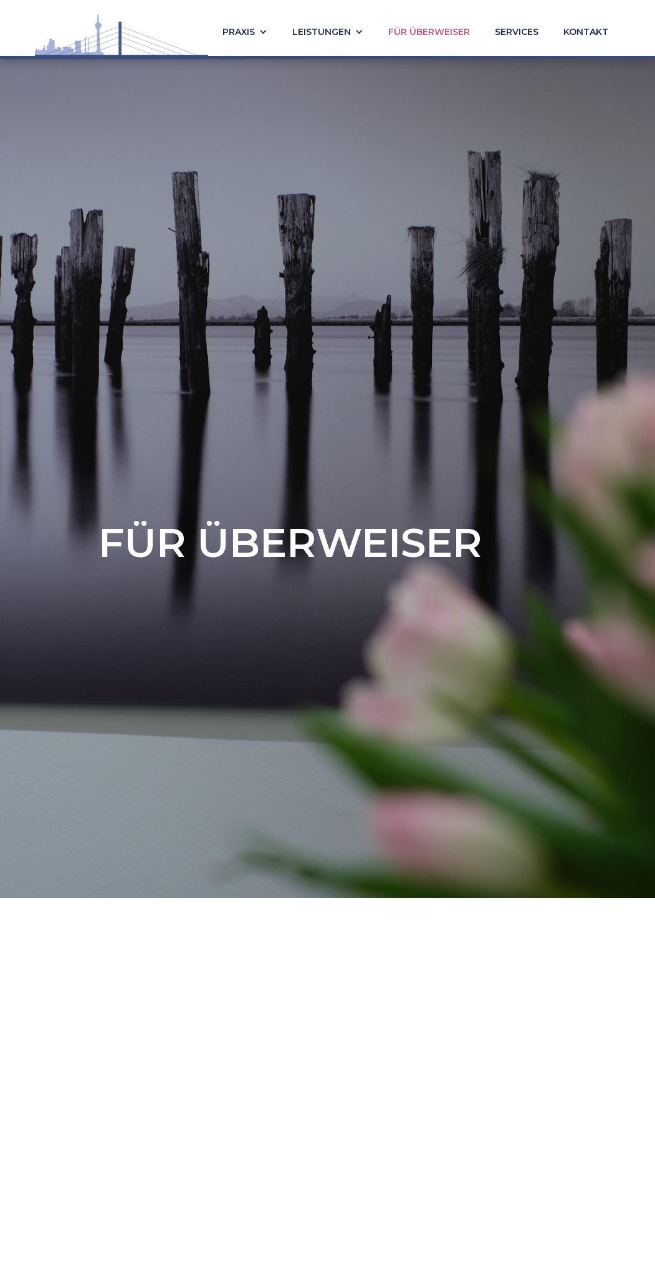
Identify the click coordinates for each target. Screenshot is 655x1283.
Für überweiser (429, 31)
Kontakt (585, 31)
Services (516, 31)
